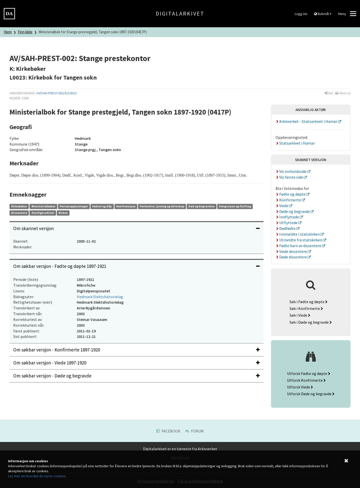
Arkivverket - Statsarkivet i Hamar (307, 121)
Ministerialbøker (44, 206)
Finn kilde (25, 32)
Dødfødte (286, 228)
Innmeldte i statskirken (298, 234)
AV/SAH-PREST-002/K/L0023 (56, 93)
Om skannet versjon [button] (136, 228)
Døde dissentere (292, 256)
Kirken (63, 213)
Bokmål (323, 14)
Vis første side (290, 177)
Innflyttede (288, 216)
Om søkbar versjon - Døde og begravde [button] (136, 376)
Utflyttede (287, 222)
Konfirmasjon (126, 206)
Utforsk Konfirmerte (306, 380)
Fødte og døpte (291, 194)
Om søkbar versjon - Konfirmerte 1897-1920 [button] (136, 350)
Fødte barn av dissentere (299, 245)
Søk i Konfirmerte (306, 308)
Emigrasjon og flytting (235, 206)
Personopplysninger (74, 206)
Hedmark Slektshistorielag (100, 296)
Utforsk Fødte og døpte (308, 373)
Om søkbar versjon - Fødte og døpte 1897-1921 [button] (136, 266)
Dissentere (19, 213)
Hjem (8, 32)
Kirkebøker (19, 206)
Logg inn (301, 14)
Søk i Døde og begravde (311, 322)
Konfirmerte (289, 199)
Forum (194, 430)
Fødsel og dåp (102, 206)
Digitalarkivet (180, 13)
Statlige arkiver (43, 213)
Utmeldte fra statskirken (299, 239)
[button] (328, 93)
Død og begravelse (201, 206)
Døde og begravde (293, 211)
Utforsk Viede (300, 386)
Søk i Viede (300, 315)
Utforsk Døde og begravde (310, 393)
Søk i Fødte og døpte (309, 301)
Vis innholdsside (292, 171)
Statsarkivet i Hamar (295, 143)
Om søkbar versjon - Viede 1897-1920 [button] (136, 363)
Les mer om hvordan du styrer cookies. (37, 476)
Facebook (168, 430)
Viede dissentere (292, 251)
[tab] (137, 228)
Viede (282, 205)
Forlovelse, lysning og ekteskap (162, 206)
